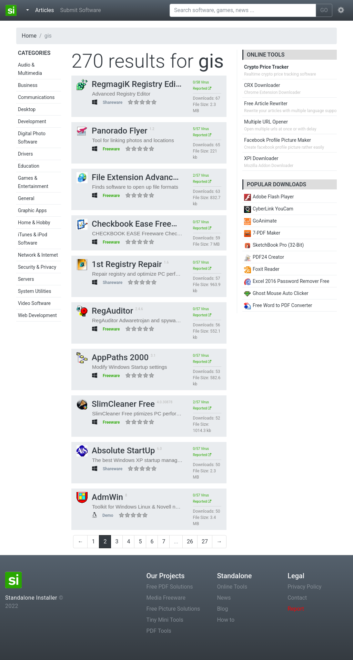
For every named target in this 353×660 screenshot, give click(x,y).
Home (29, 35)
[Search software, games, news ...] (243, 10)
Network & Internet (38, 255)
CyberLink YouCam (268, 208)
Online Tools (232, 586)
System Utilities (34, 291)
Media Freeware (166, 597)
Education (28, 166)
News (224, 597)
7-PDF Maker (262, 233)
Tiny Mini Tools (165, 620)
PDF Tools (159, 631)
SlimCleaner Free (116, 404)
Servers (26, 279)
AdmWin (100, 497)
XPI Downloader (261, 158)
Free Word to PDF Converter (278, 305)
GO (324, 10)
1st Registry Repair (119, 264)
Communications (36, 97)
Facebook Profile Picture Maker (277, 140)
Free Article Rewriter (266, 103)
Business (28, 85)
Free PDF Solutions (170, 586)
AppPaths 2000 (113, 357)
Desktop (27, 109)
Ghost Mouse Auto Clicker (276, 293)
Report (296, 608)
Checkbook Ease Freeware (133, 224)
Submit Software (80, 10)
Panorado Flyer (112, 131)
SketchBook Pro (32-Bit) (274, 245)
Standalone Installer (31, 597)
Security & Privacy (37, 267)
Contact (297, 597)
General (26, 198)
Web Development (37, 315)
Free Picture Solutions (173, 608)
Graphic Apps (32, 210)
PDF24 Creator (264, 257)
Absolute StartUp (116, 450)
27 (205, 541)
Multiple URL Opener (266, 122)
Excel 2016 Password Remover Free (286, 281)
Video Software (34, 303)
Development (32, 121)
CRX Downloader (262, 85)
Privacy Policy (305, 586)
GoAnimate (260, 221)
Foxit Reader (262, 269)
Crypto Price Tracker (266, 67)
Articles (46, 9)
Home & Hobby (34, 222)
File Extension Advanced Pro (137, 177)
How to (225, 620)
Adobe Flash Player (269, 196)
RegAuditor (105, 311)
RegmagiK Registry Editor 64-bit (143, 84)
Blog (222, 608)
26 (190, 541)
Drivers (25, 154)
